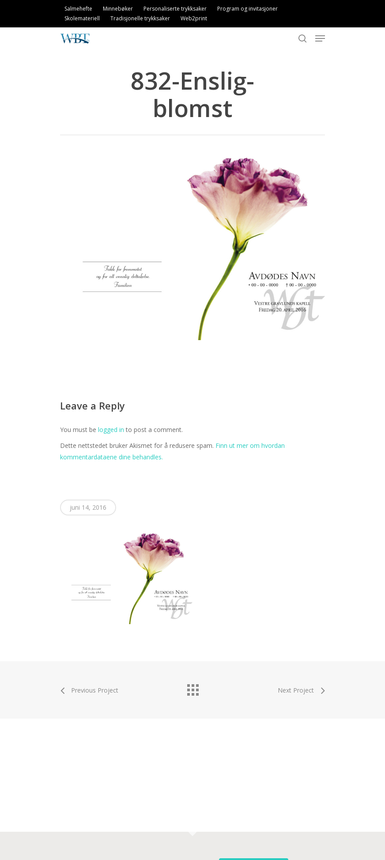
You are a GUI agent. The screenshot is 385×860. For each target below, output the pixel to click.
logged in (111, 429)
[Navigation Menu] (320, 38)
